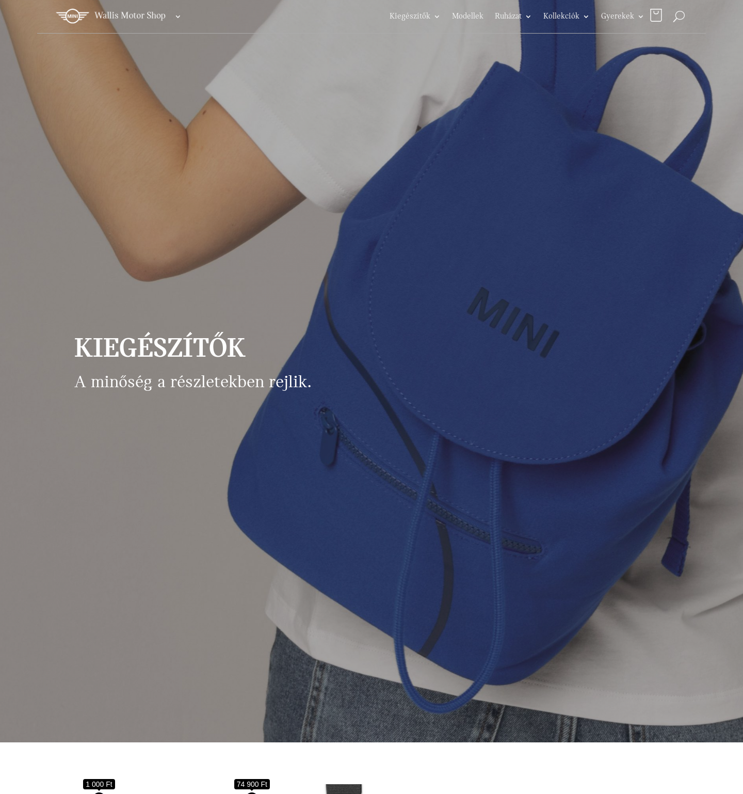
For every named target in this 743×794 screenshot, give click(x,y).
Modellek (467, 16)
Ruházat (508, 16)
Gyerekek (617, 16)
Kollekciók (561, 16)
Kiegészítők (410, 16)
